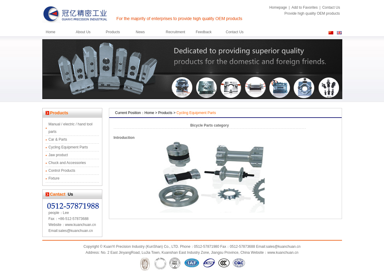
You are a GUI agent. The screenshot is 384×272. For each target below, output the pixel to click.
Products (113, 32)
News (140, 32)
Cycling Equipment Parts (68, 147)
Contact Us (331, 7)
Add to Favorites (305, 7)
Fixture (54, 178)
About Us (83, 32)
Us (69, 194)
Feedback (204, 32)
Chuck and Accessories (67, 163)
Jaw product (58, 155)
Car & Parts (58, 139)
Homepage (278, 7)
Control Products (62, 170)
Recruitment (175, 32)
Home (51, 32)
